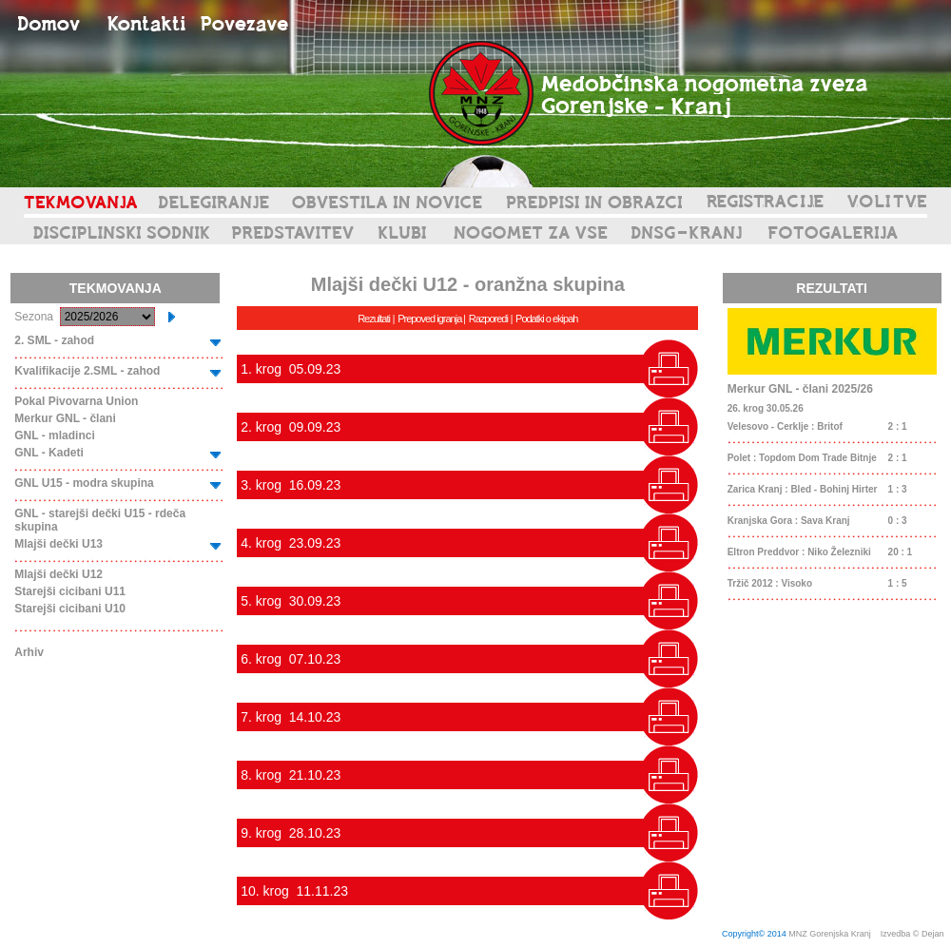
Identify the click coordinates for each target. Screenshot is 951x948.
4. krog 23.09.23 (290, 543)
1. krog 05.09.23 (290, 369)
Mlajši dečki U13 (58, 544)
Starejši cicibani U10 (70, 608)
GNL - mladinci (54, 435)
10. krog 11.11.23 (294, 891)
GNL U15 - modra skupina (83, 483)
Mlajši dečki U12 (58, 574)
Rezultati (374, 318)
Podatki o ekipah (546, 318)
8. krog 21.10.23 (290, 775)
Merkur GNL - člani (64, 418)
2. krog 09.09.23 (290, 427)
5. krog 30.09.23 (290, 601)
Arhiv (29, 652)
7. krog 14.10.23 (290, 717)
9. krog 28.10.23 (290, 833)
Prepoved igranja (430, 318)
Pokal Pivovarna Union (76, 401)
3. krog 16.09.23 (290, 485)
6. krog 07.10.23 (290, 659)
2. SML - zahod (54, 340)
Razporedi (488, 318)
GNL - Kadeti (48, 452)
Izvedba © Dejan (913, 933)
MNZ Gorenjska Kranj (829, 933)
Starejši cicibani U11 (70, 591)
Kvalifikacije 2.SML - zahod (87, 370)
